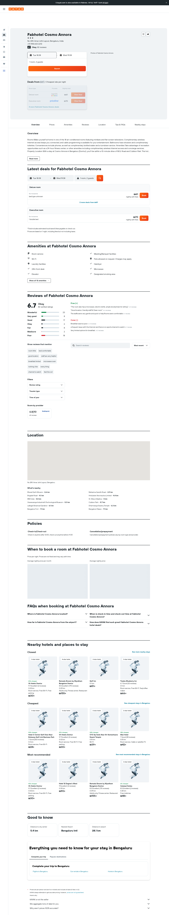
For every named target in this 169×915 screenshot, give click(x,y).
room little (32, 340)
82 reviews (41, 33)
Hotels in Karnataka (75, 910)
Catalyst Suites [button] (126, 775)
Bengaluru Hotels (89, 910)
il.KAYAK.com (31, 910)
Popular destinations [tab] (58, 846)
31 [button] (52, 93)
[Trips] (4, 50)
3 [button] (51, 70)
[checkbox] (39, 403)
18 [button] (57, 81)
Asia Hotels (49, 910)
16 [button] (46, 81)
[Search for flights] (4, 16)
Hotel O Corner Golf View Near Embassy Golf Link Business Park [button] (41, 725)
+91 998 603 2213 (34, 30)
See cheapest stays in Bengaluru (137, 692)
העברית (105, 3)
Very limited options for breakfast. (87, 320)
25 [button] (57, 87)
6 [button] (69, 70)
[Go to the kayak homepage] (16, 9)
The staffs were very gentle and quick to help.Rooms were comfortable (100, 303)
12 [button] (63, 75)
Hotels (41, 910)
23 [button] (46, 87)
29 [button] (80, 87)
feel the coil (48, 361)
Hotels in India (61, 910)
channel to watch (34, 361)
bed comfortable (45, 340)
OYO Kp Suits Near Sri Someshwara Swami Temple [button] (104, 725)
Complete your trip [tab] (38, 846)
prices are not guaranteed (75, 882)
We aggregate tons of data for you (90, 893)
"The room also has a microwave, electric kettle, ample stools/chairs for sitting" (103, 296)
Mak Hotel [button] (124, 724)
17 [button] (52, 81)
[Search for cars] (4, 26)
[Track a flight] (4, 38)
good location (33, 345)
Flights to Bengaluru (40, 861)
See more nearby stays (141, 641)
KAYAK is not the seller (90, 888)
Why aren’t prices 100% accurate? (90, 897)
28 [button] (75, 87)
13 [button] (69, 75)
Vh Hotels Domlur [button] (35, 673)
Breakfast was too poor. (83, 313)
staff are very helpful (48, 345)
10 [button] (52, 75)
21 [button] (75, 81)
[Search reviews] (102, 334)
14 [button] (75, 75)
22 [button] (80, 81)
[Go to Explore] (4, 33)
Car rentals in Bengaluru (79, 861)
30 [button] (46, 93)
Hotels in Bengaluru (115, 861)
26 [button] (63, 87)
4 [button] (57, 70)
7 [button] (74, 70)
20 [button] (69, 81)
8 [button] (80, 70)
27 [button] (69, 87)
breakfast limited (34, 351)
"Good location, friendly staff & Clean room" (91, 299)
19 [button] (63, 81)
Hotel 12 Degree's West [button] (68, 773)
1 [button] (80, 64)
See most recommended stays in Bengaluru (133, 744)
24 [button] (52, 87)
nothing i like (33, 356)
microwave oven (50, 351)
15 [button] (80, 75)
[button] (166, 2)
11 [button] (57, 75)
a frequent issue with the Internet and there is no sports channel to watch (101, 316)
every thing (45, 356)
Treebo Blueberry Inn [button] (128, 670)
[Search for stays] (4, 21)
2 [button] (46, 70)
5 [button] (63, 70)
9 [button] (46, 75)
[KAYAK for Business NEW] (4, 43)
